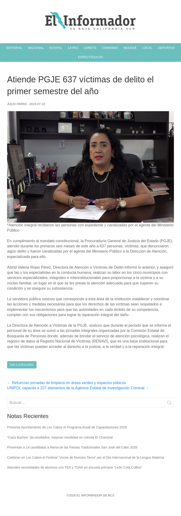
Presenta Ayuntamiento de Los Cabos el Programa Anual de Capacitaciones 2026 (67, 427)
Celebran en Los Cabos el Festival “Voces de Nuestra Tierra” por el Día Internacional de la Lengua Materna (85, 457)
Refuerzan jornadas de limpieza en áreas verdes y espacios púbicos (66, 383)
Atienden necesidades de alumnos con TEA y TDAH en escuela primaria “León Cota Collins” (74, 467)
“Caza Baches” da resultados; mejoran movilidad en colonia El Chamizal (60, 437)
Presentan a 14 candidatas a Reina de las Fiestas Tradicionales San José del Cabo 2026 (72, 447)
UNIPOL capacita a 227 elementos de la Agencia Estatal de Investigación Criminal (78, 388)
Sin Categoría (22, 365)
